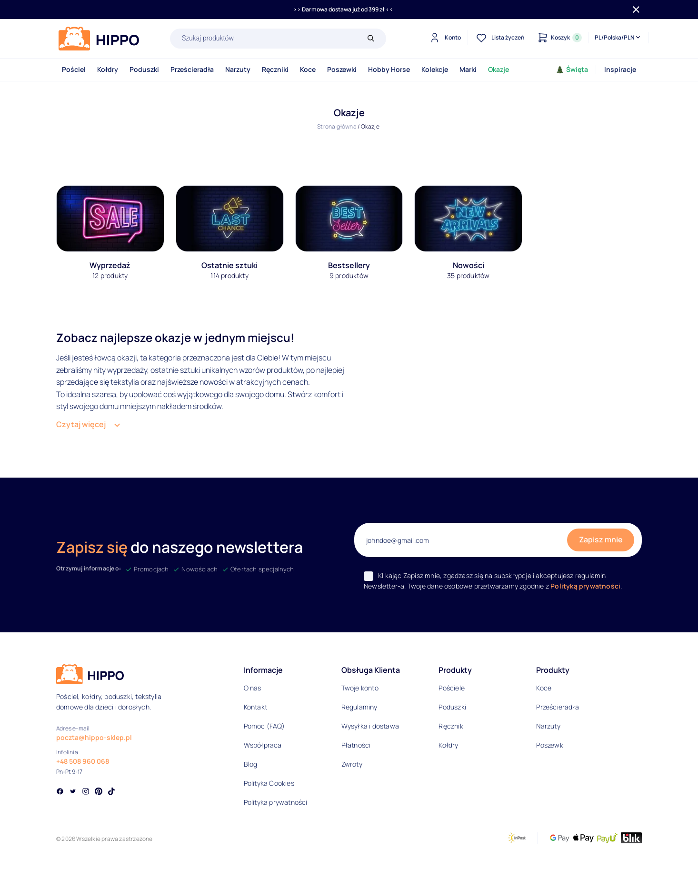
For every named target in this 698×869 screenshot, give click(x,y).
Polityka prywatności (276, 802)
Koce (308, 69)
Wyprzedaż (110, 265)
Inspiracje (620, 69)
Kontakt (255, 706)
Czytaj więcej (81, 424)
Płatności (356, 744)
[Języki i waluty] (618, 37)
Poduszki (144, 69)
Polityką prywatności (585, 585)
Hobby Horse (389, 69)
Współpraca (263, 744)
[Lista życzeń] (499, 37)
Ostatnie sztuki (229, 265)
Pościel (74, 69)
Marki (468, 69)
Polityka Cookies (269, 783)
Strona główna (337, 126)
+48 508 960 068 (82, 761)
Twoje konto (360, 687)
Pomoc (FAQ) (264, 725)
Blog (251, 764)
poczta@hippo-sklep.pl (94, 737)
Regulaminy (359, 706)
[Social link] (60, 792)
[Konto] (444, 37)
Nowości (468, 265)
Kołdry (107, 69)
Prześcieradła (192, 69)
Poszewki (342, 69)
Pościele (452, 687)
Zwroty (351, 764)
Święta (572, 69)
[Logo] (99, 38)
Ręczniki (275, 69)
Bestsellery (349, 265)
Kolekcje (434, 69)
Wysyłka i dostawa (370, 725)
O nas (252, 687)
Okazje (498, 69)
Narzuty (237, 69)
